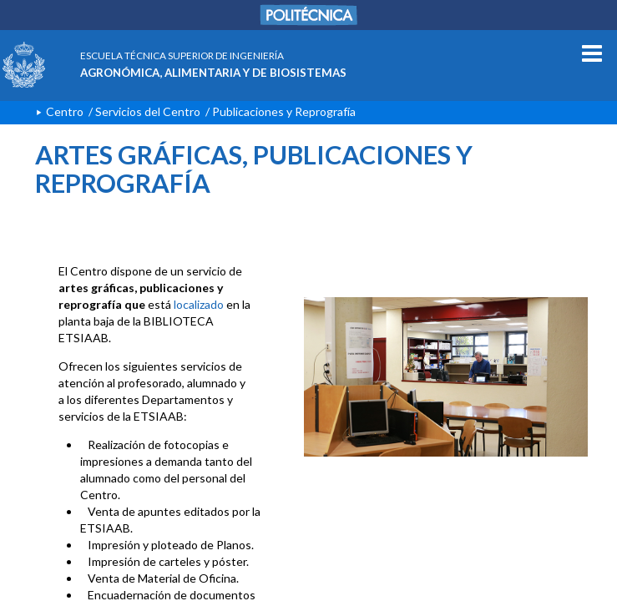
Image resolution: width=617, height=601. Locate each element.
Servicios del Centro (147, 111)
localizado (199, 304)
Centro (64, 111)
